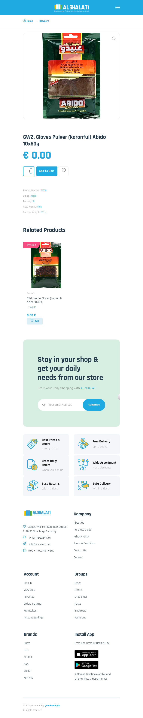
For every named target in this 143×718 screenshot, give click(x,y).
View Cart (29, 590)
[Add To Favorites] (63, 171)
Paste (78, 604)
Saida (27, 671)
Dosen (78, 583)
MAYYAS (28, 678)
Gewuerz (44, 21)
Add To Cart (47, 171)
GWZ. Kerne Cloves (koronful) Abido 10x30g (44, 300)
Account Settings (33, 617)
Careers (78, 557)
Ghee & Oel (81, 597)
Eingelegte (80, 610)
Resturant (80, 617)
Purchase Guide (82, 529)
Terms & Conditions (85, 543)
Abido (33, 195)
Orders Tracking (32, 604)
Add (35, 321)
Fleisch (78, 590)
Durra (27, 643)
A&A (26, 664)
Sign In (28, 583)
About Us (79, 523)
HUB (26, 650)
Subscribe (94, 404)
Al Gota (28, 657)
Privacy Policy (81, 536)
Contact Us (80, 550)
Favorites (29, 597)
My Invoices (30, 610)
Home (28, 21)
